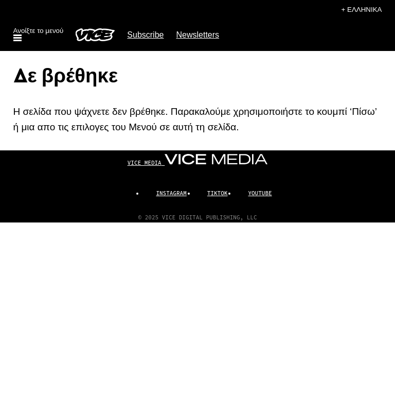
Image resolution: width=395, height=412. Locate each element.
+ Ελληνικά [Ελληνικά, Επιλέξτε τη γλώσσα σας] (362, 9)
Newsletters (197, 34)
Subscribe (145, 34)
